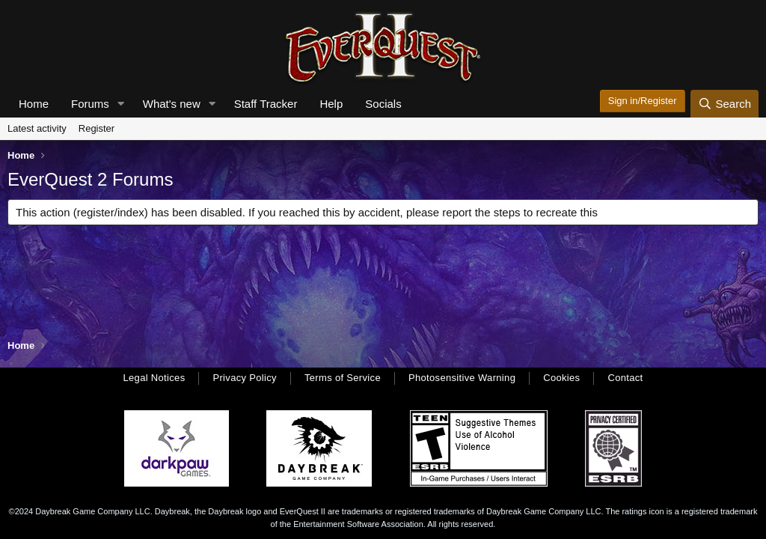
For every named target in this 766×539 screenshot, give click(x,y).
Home (34, 103)
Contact (625, 377)
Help (331, 103)
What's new (171, 103)
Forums (90, 103)
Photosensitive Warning (461, 377)
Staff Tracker (266, 103)
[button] (121, 104)
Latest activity (37, 128)
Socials (383, 103)
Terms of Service (342, 377)
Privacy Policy (244, 377)
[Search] (724, 104)
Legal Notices (154, 377)
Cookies (561, 377)
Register (96, 128)
